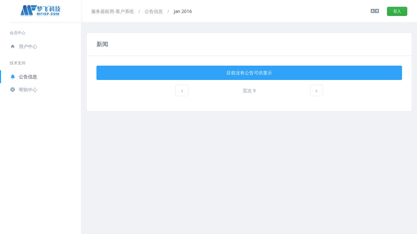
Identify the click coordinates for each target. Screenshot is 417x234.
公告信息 (23, 76)
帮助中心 (23, 89)
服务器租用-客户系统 (113, 11)
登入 (397, 11)
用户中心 (23, 46)
